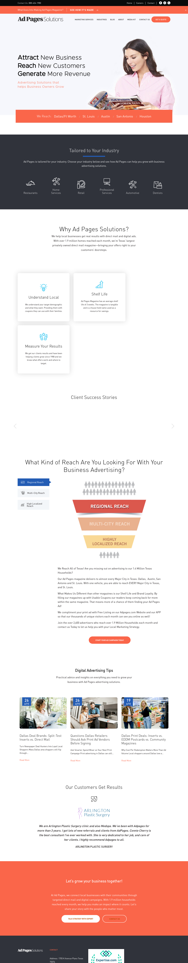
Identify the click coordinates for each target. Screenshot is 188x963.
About (121, 19)
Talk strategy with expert (80, 871)
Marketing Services (84, 19)
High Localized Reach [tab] (31, 457)
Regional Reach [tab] (32, 434)
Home (129, 3)
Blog (112, 19)
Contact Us (144, 19)
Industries (102, 19)
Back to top (165, 952)
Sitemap (68, 952)
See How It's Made (84, 9)
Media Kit (131, 19)
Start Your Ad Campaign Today (110, 593)
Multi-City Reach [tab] (33, 445)
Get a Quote (160, 19)
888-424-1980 (35, 3)
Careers (139, 3)
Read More (24, 712)
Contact (151, 3)
